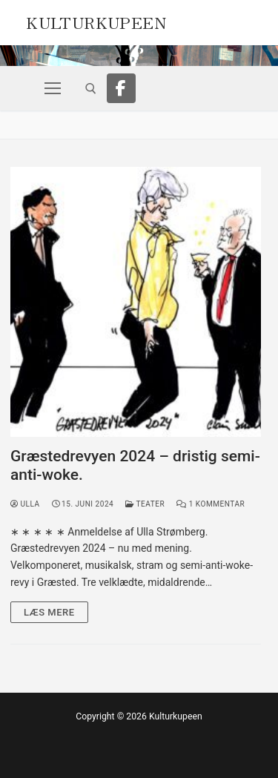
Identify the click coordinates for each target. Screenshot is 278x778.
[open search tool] (90, 88)
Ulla (25, 504)
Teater (145, 504)
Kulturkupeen (96, 20)
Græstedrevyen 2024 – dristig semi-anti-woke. (135, 465)
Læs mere (49, 612)
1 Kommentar (210, 504)
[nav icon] (52, 88)
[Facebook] (121, 88)
